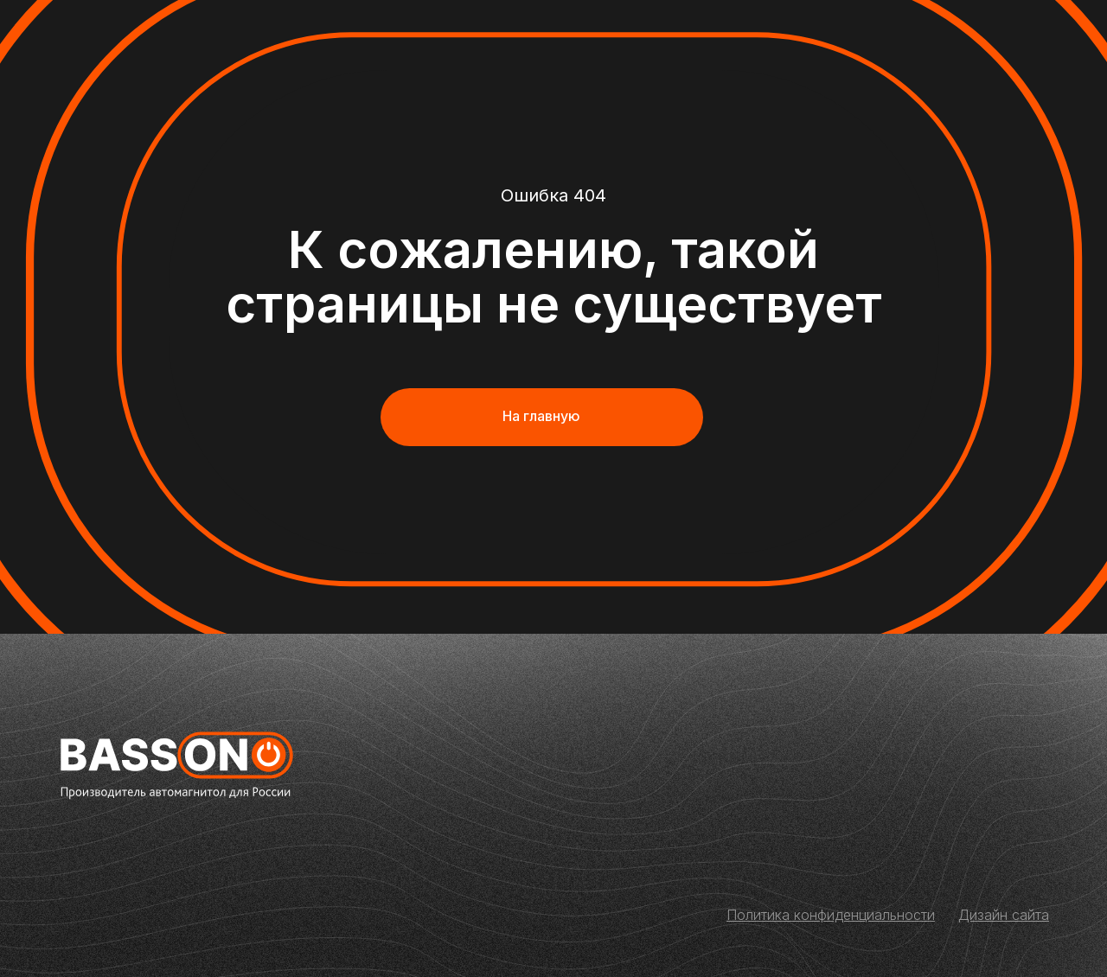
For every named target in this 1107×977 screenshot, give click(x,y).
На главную (541, 416)
